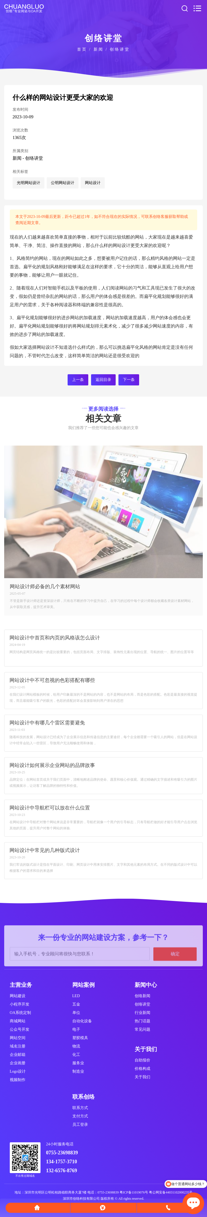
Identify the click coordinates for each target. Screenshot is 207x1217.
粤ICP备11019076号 (134, 1192)
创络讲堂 (120, 49)
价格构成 (142, 1069)
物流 (76, 1046)
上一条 (78, 380)
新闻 (99, 49)
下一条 (129, 380)
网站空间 (17, 1038)
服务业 (78, 1063)
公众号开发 (19, 1029)
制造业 (78, 1071)
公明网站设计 (62, 183)
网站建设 (17, 996)
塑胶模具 (80, 1038)
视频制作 (17, 1080)
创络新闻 (142, 996)
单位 (76, 1013)
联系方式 (80, 1108)
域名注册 (17, 1046)
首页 (82, 49)
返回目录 (103, 380)
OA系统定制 (20, 1013)
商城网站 (17, 1021)
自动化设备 (82, 1021)
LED (76, 996)
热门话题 (142, 1021)
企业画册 (17, 1063)
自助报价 (142, 1060)
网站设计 (93, 183)
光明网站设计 (28, 183)
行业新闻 (142, 1013)
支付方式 (80, 1116)
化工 (76, 1055)
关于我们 (142, 1077)
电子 (76, 1029)
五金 (76, 1004)
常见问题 (142, 1029)
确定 (175, 974)
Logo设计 (18, 1071)
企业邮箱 (17, 1055)
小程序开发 (19, 1004)
